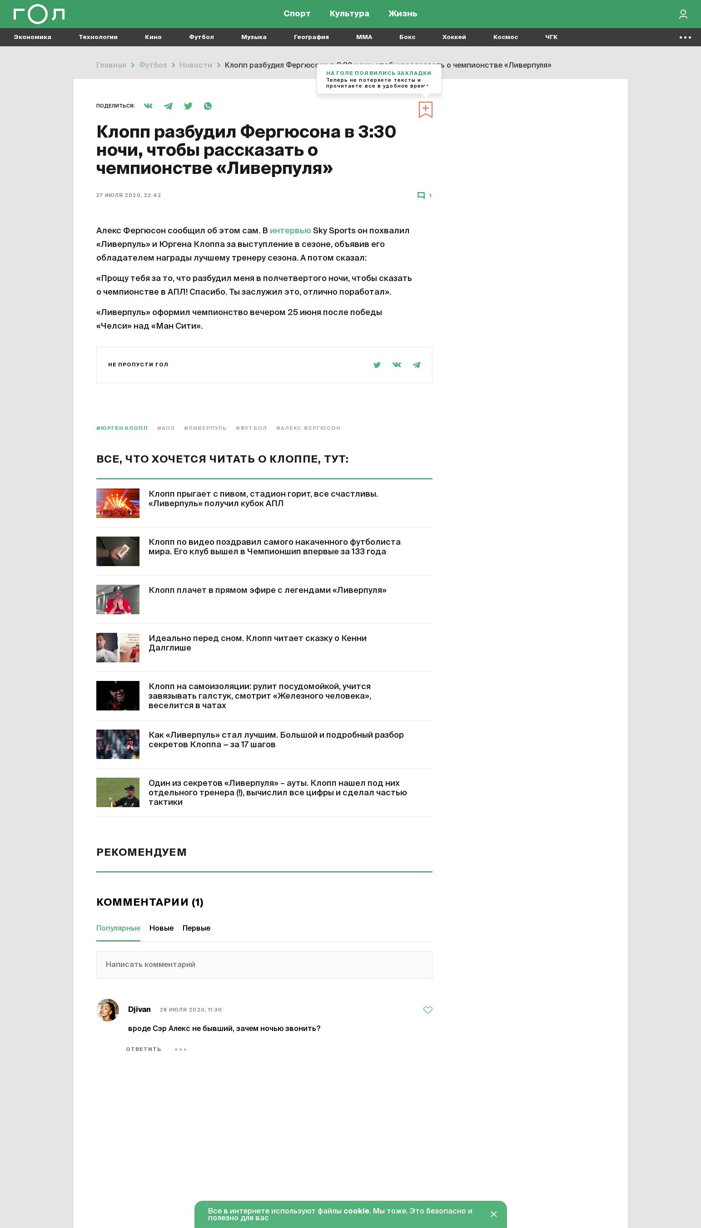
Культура (349, 18)
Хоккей (454, 46)
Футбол (201, 46)
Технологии (98, 46)
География (311, 46)
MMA (364, 46)
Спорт (297, 18)
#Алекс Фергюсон (308, 428)
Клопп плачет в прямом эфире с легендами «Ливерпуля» (268, 591)
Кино (153, 46)
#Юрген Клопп (122, 428)
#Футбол (251, 428)
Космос (505, 46)
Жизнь (403, 18)
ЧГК (551, 46)
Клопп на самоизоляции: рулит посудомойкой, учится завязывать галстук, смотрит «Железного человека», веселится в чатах (260, 696)
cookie (356, 1211)
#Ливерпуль (205, 428)
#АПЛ (166, 428)
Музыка (254, 46)
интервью (291, 231)
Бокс (407, 46)
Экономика (32, 46)
